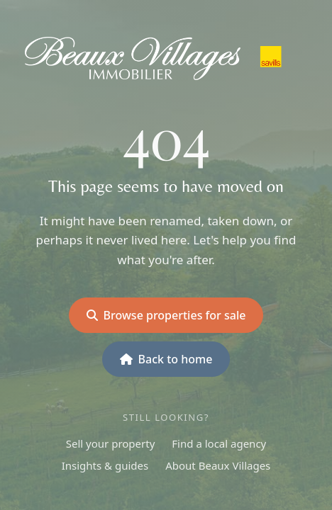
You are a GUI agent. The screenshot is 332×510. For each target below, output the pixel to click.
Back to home (166, 359)
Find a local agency (219, 443)
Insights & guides (105, 465)
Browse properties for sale (166, 315)
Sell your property (110, 443)
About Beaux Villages (217, 465)
